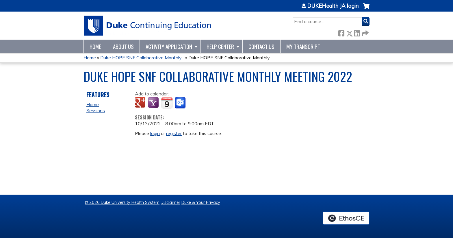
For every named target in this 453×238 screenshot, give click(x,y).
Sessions (95, 110)
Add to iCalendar (167, 102)
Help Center (220, 46)
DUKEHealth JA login (333, 6)
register (174, 133)
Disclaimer (170, 202)
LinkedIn (357, 32)
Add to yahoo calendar (154, 103)
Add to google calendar (141, 103)
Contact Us (261, 46)
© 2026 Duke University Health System (122, 202)
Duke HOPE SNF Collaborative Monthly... (142, 57)
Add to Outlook (181, 103)
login (155, 133)
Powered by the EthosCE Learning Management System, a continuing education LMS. (346, 218)
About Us (123, 46)
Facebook (341, 32)
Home (95, 46)
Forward (364, 32)
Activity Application (169, 46)
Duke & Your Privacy (200, 202)
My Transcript (303, 46)
